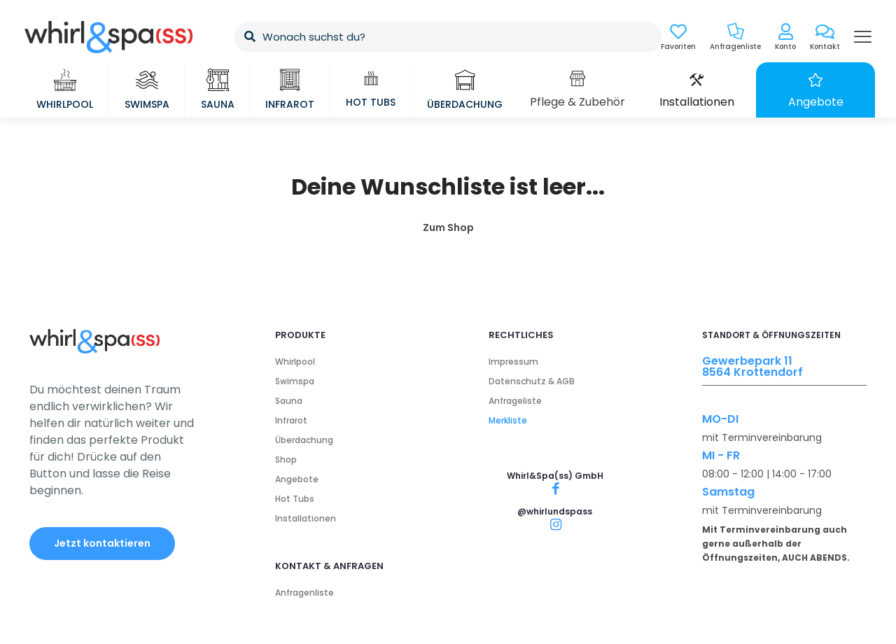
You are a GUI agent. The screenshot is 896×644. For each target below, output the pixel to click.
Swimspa (294, 381)
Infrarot (291, 420)
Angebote (296, 479)
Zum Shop (448, 227)
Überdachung (304, 440)
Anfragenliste (304, 592)
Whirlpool (295, 362)
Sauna (288, 401)
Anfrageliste (515, 401)
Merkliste (508, 420)
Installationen (305, 518)
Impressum (513, 362)
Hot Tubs (294, 499)
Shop (286, 459)
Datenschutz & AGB (532, 381)
